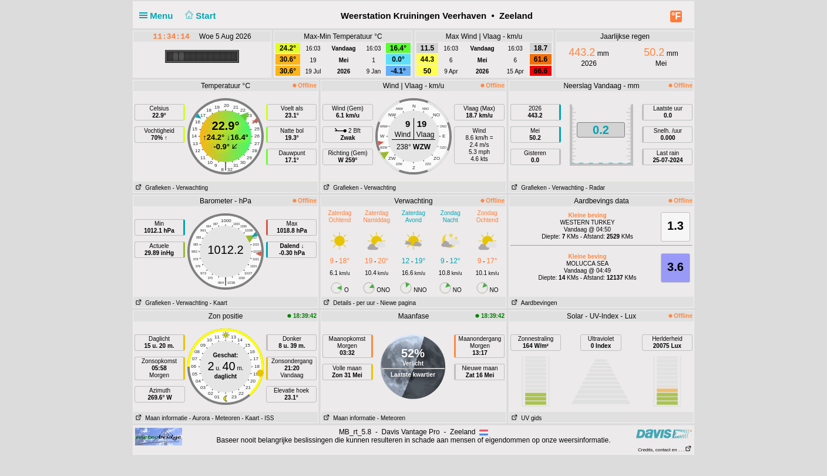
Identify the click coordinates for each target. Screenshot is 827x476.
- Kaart (218, 303)
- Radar (595, 188)
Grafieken (152, 188)
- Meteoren (225, 418)
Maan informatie (160, 418)
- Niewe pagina (396, 303)
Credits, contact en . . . (665, 449)
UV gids (525, 418)
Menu (158, 16)
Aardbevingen (533, 303)
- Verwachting (190, 188)
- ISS (267, 418)
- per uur (364, 303)
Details (336, 303)
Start (199, 16)
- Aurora (199, 418)
